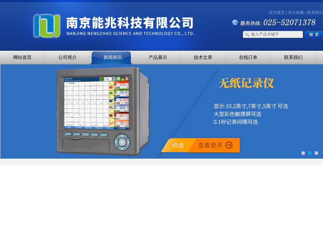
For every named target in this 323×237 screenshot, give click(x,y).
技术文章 (203, 57)
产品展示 (158, 57)
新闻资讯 (112, 57)
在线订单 (248, 57)
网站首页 (22, 57)
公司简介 (67, 57)
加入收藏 (296, 12)
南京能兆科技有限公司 (69, 14)
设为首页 (277, 12)
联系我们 (315, 12)
